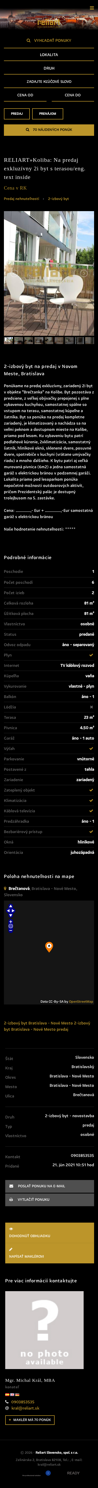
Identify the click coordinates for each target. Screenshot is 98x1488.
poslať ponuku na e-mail (37, 1186)
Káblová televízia (19, 811)
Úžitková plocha (18, 614)
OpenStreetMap (81, 1001)
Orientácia (13, 852)
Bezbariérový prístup (23, 832)
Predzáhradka (16, 821)
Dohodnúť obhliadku (49, 1232)
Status (10, 634)
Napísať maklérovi (49, 1253)
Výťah (9, 749)
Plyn (8, 655)
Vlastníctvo (14, 624)
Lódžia (10, 707)
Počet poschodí (18, 582)
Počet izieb (14, 593)
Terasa (10, 717)
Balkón (10, 697)
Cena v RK (15, 188)
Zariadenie (13, 780)
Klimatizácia (15, 801)
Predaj (17, 115)
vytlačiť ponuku (29, 1200)
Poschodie (13, 571)
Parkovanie (14, 759)
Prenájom (47, 115)
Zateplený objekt (19, 790)
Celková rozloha (18, 603)
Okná (8, 842)
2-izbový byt (58, 199)
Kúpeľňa (11, 676)
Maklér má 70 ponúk (30, 1420)
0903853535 (22, 1402)
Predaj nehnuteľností (21, 199)
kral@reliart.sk (25, 1408)
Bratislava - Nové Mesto (50, 1023)
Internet (11, 665)
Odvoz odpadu (17, 645)
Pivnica (10, 728)
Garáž (9, 738)
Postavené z (15, 769)
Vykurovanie (15, 686)
